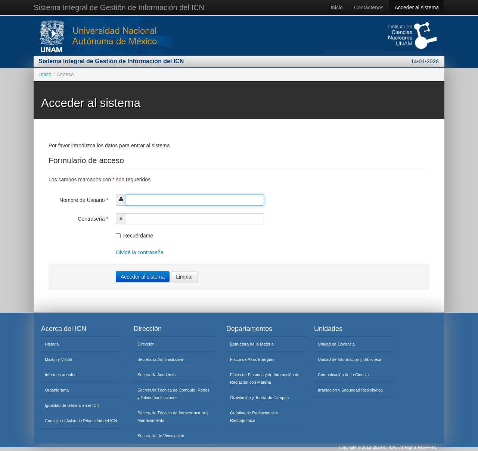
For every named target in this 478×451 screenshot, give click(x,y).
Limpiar (184, 277)
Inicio (336, 7)
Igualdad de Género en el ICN (72, 405)
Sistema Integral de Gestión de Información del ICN (119, 7)
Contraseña (93, 219)
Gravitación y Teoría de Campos (259, 397)
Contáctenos (369, 7)
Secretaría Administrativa (160, 359)
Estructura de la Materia (252, 344)
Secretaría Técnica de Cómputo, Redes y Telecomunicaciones (173, 394)
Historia (52, 344)
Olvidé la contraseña (140, 252)
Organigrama (57, 390)
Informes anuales (60, 374)
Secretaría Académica (157, 374)
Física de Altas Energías (252, 359)
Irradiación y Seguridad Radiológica (350, 390)
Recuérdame (134, 236)
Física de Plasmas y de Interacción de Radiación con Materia (264, 378)
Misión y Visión (58, 359)
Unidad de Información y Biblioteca (349, 359)
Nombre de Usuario (83, 200)
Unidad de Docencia (336, 344)
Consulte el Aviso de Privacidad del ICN (81, 420)
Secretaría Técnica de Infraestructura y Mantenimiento (172, 417)
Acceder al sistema (417, 7)
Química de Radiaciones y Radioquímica (254, 417)
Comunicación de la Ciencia (343, 374)
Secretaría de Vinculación (160, 435)
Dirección (146, 344)
